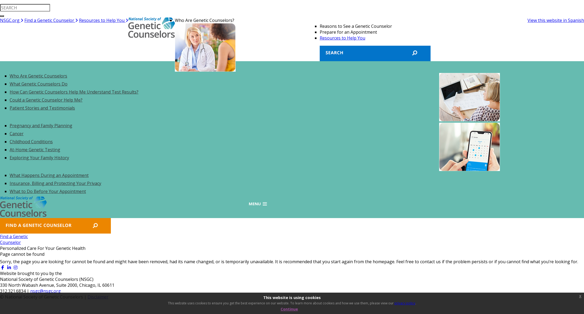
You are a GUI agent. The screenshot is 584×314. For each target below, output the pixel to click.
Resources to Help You (103, 20)
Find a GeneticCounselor (23, 239)
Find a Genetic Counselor (51, 20)
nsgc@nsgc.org (45, 291)
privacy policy (404, 303)
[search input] (25, 7)
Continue (289, 309)
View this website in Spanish (556, 20)
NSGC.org (11, 20)
